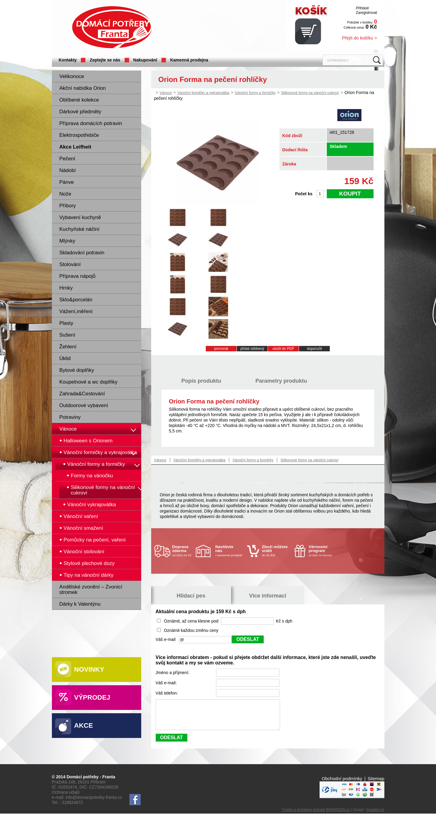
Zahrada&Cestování (82, 394)
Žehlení (68, 347)
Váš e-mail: (167, 682)
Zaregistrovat (366, 13)
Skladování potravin (81, 253)
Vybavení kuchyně (80, 217)
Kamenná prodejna (189, 60)
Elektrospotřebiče (79, 135)
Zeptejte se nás (105, 60)
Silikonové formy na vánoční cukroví (310, 93)
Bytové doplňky (76, 370)
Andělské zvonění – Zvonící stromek (91, 589)
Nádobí (67, 170)
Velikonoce (71, 76)
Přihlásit (362, 8)
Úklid (65, 358)
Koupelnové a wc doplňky (88, 382)
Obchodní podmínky (342, 783)
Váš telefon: (167, 693)
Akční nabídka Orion (82, 88)
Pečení (67, 159)
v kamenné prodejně (229, 550)
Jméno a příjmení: (173, 672)
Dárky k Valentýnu (80, 604)
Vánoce (68, 429)
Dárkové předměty (80, 112)
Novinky (89, 669)
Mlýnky (67, 241)
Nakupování (145, 60)
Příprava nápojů (77, 276)
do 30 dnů (276, 550)
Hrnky (66, 288)
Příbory (67, 206)
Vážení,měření (76, 311)
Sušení (67, 335)
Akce (83, 725)
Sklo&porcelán (76, 300)
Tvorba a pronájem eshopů (303, 815)
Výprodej (92, 697)
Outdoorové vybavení (83, 405)
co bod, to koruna (323, 550)
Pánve (66, 182)
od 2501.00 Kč (183, 550)
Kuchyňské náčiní (79, 229)
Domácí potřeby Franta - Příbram (112, 27)
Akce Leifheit (75, 147)
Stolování (70, 264)
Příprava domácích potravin (90, 123)
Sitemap (376, 783)
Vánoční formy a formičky (255, 93)
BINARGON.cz (338, 815)
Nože (65, 194)
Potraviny (70, 417)
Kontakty (68, 60)
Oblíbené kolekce (79, 100)
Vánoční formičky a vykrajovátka (203, 93)
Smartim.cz (375, 815)
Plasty (66, 323)
